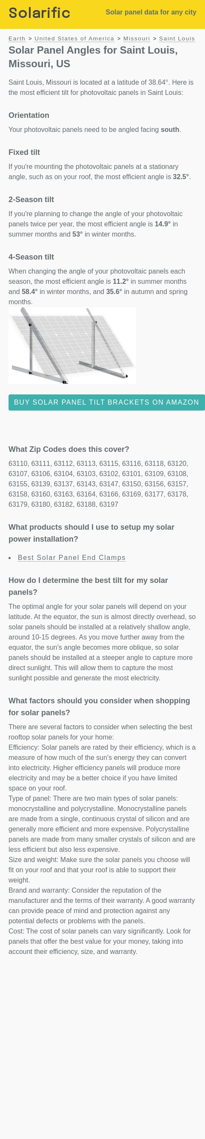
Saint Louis (177, 38)
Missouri (136, 38)
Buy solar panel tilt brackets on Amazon (106, 402)
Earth (17, 38)
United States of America (74, 38)
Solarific (40, 14)
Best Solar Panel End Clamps (72, 557)
